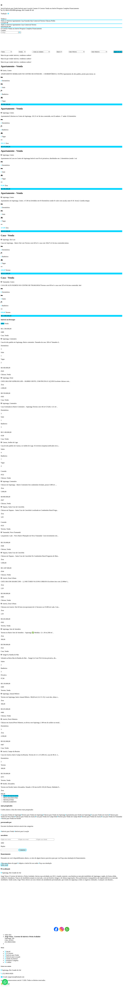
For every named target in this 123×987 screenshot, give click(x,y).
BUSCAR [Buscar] (117, 52)
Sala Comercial (35, 21)
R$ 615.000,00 (5, 273)
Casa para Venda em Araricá (100, 815)
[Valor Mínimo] (77, 52)
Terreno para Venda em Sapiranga (32, 815)
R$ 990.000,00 (5, 104)
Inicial (3, 8)
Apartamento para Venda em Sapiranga (78, 815)
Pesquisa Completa (63, 8)
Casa (22, 21)
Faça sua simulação (45, 863)
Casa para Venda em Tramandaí (111, 816)
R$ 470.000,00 (5, 147)
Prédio (53, 21)
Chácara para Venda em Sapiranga (54, 815)
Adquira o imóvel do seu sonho (28, 863)
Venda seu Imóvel (51, 8)
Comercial (27, 25)
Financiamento (74, 8)
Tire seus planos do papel (9, 863)
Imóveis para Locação (25, 8)
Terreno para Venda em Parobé (11, 818)
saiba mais (4, 865)
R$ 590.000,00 (5, 189)
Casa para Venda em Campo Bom (46, 816)
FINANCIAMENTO (9, 802)
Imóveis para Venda (11, 8)
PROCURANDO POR (10, 798)
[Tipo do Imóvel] (6, 52)
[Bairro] (59, 52)
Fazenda (27, 21)
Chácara (48, 21)
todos (2, 323)
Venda (7, 323)
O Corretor (41, 8)
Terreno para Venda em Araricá (91, 816)
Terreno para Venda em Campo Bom (69, 816)
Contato (35, 8)
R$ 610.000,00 (5, 231)
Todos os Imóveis (6, 21)
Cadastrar (22, 850)
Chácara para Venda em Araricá (25, 816)
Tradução (5, 13)
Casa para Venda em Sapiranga (11, 815)
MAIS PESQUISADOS (10, 796)
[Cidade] (41, 52)
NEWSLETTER (8, 800)
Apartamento (16, 21)
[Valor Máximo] (99, 52)
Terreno (42, 21)
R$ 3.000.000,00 (6, 316)
